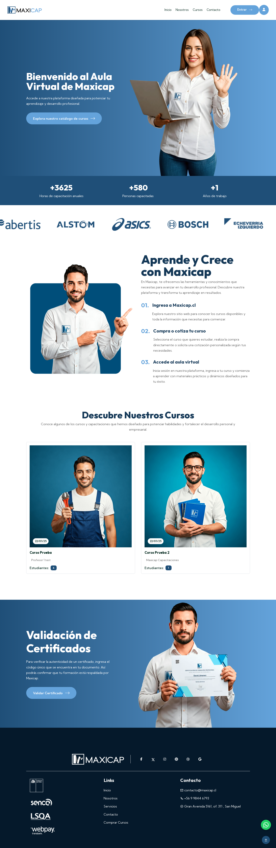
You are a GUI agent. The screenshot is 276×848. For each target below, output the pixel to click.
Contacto (213, 10)
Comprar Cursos (116, 822)
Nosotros (182, 10)
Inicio (168, 10)
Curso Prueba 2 (157, 552)
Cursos (198, 10)
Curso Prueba (41, 552)
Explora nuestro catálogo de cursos (64, 119)
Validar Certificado (51, 693)
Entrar (244, 10)
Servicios (110, 806)
